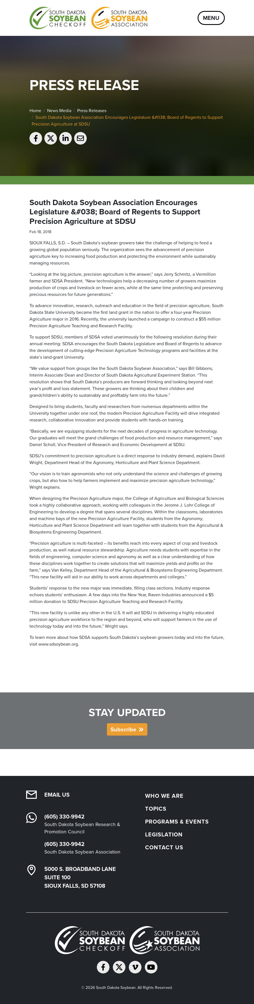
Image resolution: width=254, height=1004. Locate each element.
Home (35, 110)
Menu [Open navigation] (211, 18)
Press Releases (91, 110)
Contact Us (164, 847)
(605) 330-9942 (64, 816)
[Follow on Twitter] (119, 967)
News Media (59, 110)
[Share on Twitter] (50, 138)
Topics (155, 808)
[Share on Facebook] (35, 138)
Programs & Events (177, 821)
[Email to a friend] (80, 138)
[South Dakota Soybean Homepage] (88, 17)
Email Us (57, 794)
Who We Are (164, 796)
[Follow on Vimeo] (135, 967)
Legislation (164, 834)
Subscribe (123, 729)
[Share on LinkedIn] (65, 138)
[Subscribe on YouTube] (151, 967)
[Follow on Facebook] (103, 967)
